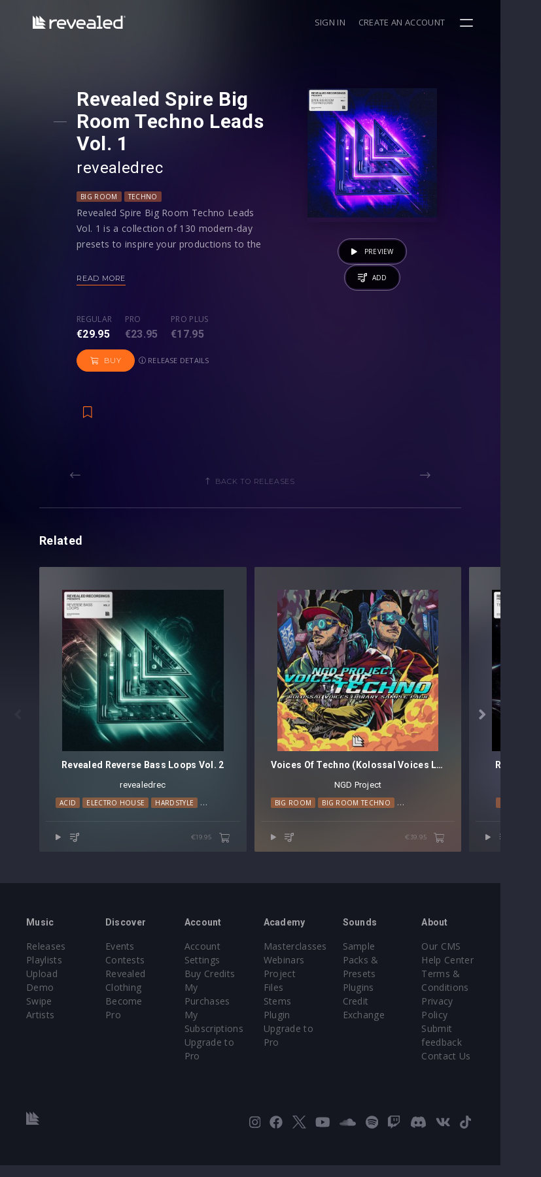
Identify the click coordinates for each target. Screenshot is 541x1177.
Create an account (442, 22)
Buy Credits (223, 985)
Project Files (310, 985)
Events (126, 958)
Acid (74, 823)
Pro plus (193, 319)
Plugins (385, 999)
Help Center (481, 971)
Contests (132, 971)
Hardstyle (181, 823)
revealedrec (123, 168)
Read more (104, 278)
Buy (253, 331)
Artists (40, 1026)
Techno (146, 196)
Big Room (102, 196)
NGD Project (388, 805)
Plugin (296, 1013)
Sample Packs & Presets (388, 972)
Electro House (122, 823)
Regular (97, 319)
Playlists (44, 971)
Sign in (370, 22)
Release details (115, 360)
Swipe (39, 1013)
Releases (46, 958)
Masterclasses (315, 958)
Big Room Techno (376, 823)
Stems (297, 999)
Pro (136, 319)
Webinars (303, 971)
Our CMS (475, 958)
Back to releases (275, 481)
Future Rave (444, 823)
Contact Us (479, 1067)
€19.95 (230, 857)
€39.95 (465, 857)
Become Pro (139, 1013)
